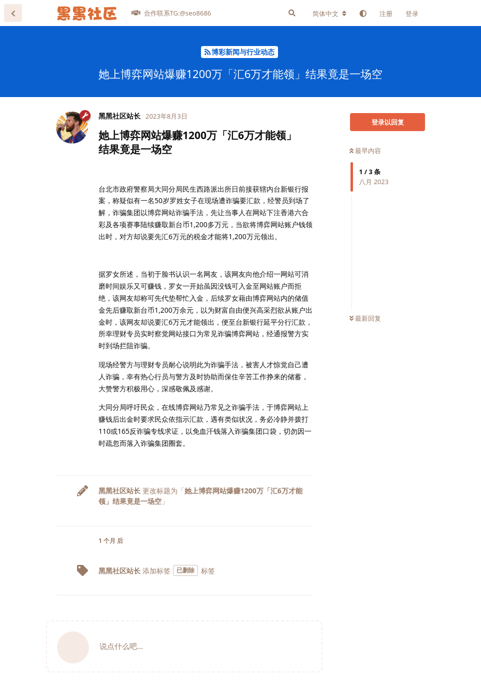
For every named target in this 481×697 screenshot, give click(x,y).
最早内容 (365, 150)
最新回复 (365, 318)
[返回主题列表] (13, 13)
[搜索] (292, 13)
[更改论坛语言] (329, 14)
